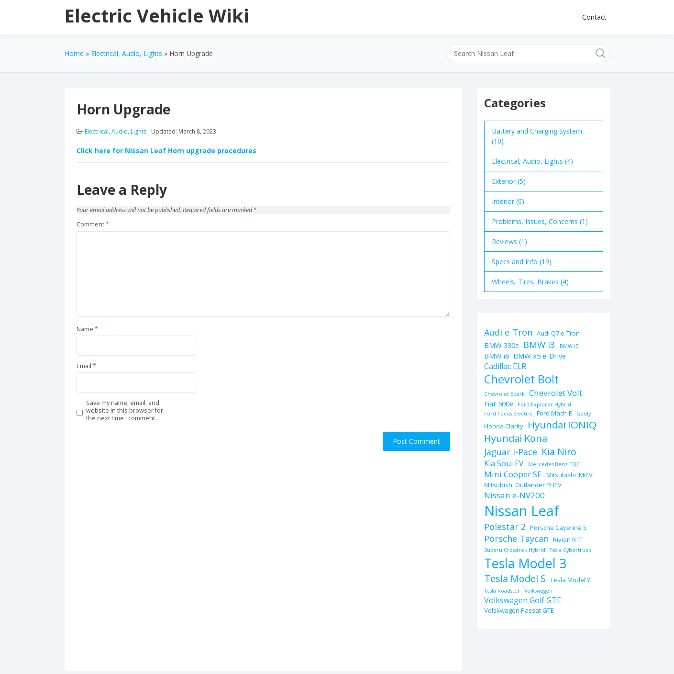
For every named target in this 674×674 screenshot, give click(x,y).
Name (87, 329)
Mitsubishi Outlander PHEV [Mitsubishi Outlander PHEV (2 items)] (523, 485)
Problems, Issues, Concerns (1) (540, 221)
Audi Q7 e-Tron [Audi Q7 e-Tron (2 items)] (558, 333)
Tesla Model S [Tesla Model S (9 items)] (515, 578)
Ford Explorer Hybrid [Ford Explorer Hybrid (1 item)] (544, 404)
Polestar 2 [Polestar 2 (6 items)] (505, 526)
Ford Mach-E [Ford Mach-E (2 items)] (554, 413)
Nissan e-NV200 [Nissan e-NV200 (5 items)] (514, 495)
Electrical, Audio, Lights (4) (532, 161)
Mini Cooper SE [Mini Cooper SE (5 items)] (513, 474)
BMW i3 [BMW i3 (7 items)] (539, 344)
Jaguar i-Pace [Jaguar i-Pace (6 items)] (510, 452)
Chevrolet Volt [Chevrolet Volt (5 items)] (555, 392)
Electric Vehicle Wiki (157, 15)
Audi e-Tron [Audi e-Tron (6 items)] (508, 332)
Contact (594, 17)
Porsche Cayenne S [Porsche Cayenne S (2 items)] (558, 527)
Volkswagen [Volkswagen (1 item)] (538, 590)
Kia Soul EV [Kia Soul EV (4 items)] (504, 463)
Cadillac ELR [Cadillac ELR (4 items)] (505, 366)
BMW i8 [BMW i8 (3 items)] (496, 355)
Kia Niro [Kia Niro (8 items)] (558, 451)
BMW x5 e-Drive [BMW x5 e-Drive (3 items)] (539, 355)
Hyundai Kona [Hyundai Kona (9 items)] (515, 438)
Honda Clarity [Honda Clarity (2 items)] (503, 426)
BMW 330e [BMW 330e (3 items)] (501, 345)
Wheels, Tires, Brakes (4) (530, 281)
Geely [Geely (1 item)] (583, 413)
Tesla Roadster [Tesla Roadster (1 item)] (502, 590)
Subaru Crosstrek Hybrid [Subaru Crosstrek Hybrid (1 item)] (514, 550)
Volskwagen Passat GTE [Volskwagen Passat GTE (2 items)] (519, 610)
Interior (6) (508, 201)
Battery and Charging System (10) (537, 136)
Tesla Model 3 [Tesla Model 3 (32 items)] (525, 563)
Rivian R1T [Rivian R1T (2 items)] (568, 539)
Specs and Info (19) (522, 261)
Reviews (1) (509, 241)
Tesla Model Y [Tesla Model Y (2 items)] (570, 579)
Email (86, 366)
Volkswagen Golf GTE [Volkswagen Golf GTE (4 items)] (522, 600)
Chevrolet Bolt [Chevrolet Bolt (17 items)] (521, 379)
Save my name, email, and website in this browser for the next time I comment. (124, 411)
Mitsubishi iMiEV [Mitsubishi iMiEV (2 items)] (569, 475)
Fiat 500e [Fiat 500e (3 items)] (498, 403)
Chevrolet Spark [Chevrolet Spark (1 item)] (504, 394)
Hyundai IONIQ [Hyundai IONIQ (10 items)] (562, 424)
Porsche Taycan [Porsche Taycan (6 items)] (516, 538)
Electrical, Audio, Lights (115, 131)
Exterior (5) (509, 181)
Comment (93, 224)
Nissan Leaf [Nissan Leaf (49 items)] (521, 510)
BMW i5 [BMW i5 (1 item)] (569, 346)
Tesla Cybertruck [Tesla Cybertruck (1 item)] (570, 550)
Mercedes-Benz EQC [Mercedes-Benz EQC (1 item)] (554, 464)
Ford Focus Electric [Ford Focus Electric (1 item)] (508, 413)
